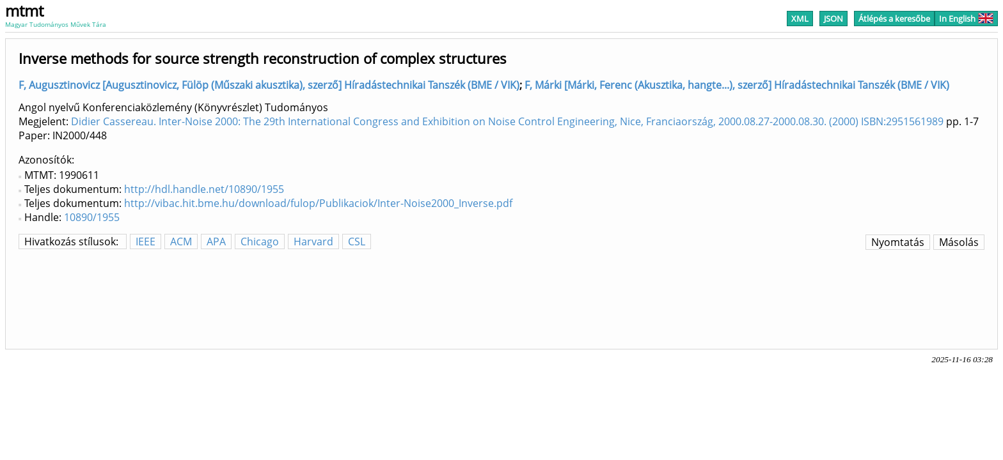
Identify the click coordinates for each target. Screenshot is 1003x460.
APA (216, 241)
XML (800, 18)
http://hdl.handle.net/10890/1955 (204, 189)
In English (966, 18)
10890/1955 (92, 217)
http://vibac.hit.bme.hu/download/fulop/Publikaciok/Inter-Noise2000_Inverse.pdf (318, 203)
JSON (833, 18)
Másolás (959, 242)
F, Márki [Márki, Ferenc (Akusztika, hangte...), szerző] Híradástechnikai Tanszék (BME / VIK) (737, 85)
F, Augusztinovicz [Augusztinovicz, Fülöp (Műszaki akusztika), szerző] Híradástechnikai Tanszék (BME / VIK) (269, 85)
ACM (181, 241)
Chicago (260, 241)
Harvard (313, 241)
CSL (356, 241)
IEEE (145, 241)
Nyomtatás (897, 242)
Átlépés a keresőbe (894, 18)
